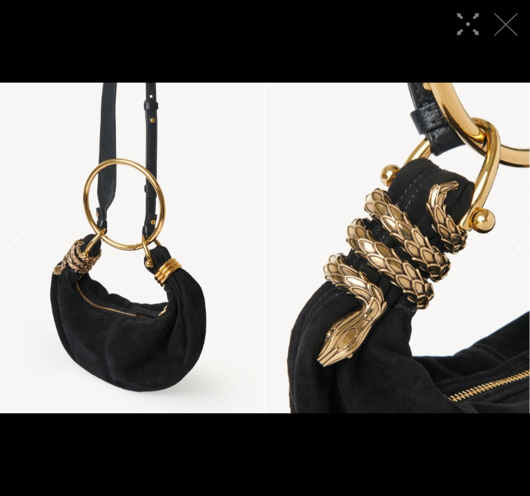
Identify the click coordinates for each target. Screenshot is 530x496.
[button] (16, 248)
